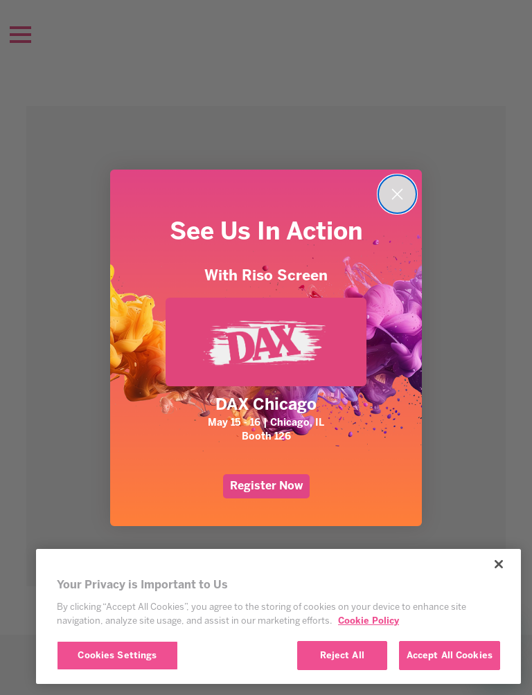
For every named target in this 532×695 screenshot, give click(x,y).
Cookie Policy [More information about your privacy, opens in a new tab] (368, 620)
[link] (266, 342)
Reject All (342, 655)
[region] (278, 616)
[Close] (499, 564)
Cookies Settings (117, 655)
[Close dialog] (397, 194)
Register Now (266, 485)
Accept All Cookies (450, 655)
